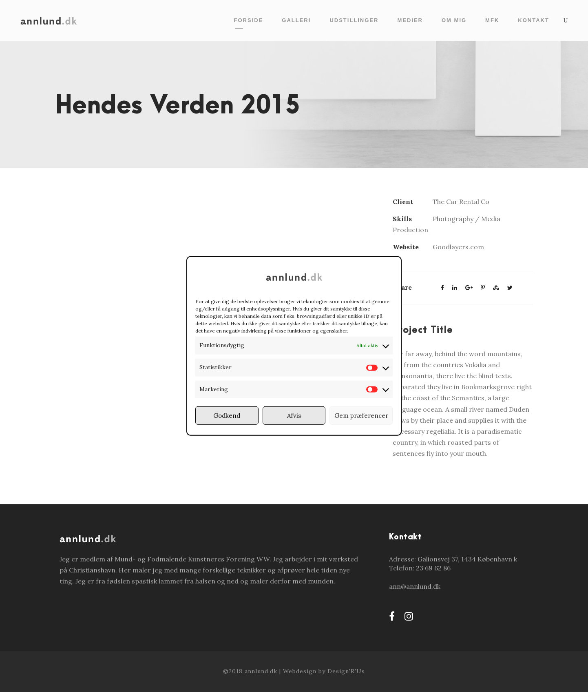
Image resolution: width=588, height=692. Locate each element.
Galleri (296, 20)
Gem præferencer (361, 415)
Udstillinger (353, 20)
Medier (410, 20)
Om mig (454, 20)
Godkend (226, 415)
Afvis (294, 415)
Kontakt (533, 20)
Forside (248, 20)
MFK (492, 20)
